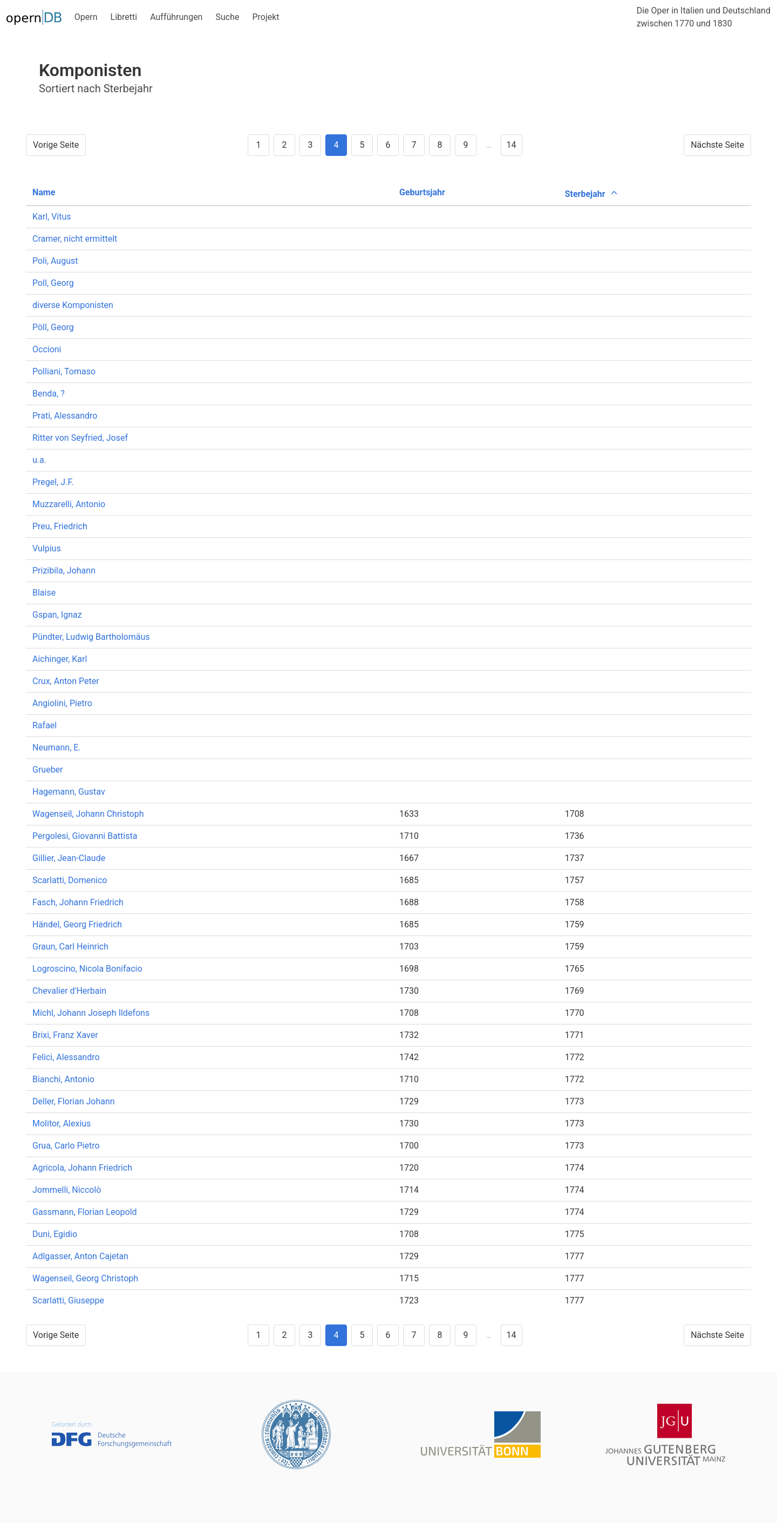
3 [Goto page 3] (310, 145)
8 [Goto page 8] (439, 145)
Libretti (124, 17)
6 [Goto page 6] (387, 145)
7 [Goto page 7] (413, 145)
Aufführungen (176, 17)
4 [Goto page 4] (335, 145)
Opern (86, 17)
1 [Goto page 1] (258, 145)
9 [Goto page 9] (465, 145)
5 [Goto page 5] (361, 145)
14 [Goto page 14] (511, 145)
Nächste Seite (717, 145)
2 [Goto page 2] (284, 145)
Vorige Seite (56, 145)
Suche (227, 17)
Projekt (265, 17)
